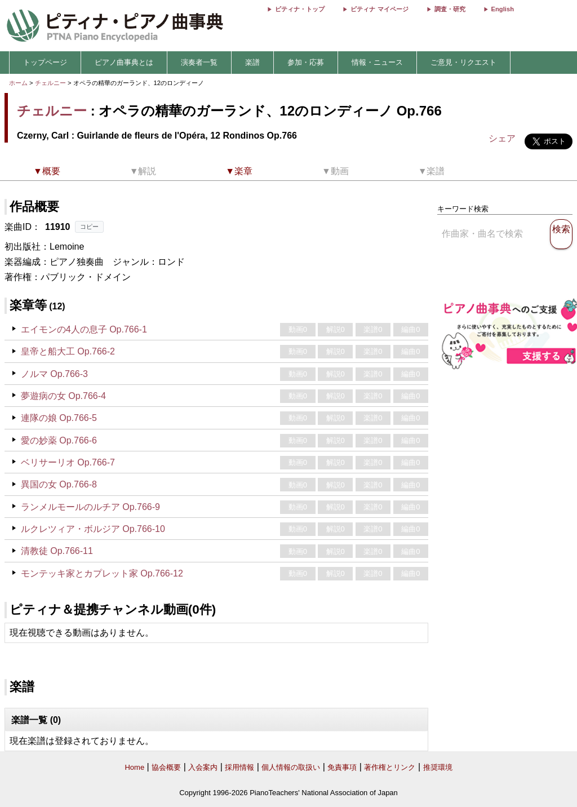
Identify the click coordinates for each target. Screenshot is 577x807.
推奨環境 (437, 767)
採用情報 (239, 767)
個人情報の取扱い (290, 767)
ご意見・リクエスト (463, 62)
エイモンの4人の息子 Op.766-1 (84, 329)
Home (134, 767)
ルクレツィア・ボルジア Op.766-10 (93, 529)
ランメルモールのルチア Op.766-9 (90, 507)
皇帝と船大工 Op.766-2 (68, 351)
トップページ (45, 62)
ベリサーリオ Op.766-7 (68, 462)
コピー (89, 226)
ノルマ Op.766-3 (54, 374)
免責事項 (342, 767)
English (502, 9)
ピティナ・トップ (300, 9)
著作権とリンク (389, 767)
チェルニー (50, 82)
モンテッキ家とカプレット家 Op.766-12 (102, 573)
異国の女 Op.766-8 (59, 484)
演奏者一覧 (199, 62)
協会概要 (166, 767)
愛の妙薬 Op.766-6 (59, 440)
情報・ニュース (377, 62)
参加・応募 (305, 62)
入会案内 (203, 767)
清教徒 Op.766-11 (57, 551)
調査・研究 (449, 9)
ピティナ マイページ (379, 9)
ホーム (18, 82)
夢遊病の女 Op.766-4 (63, 396)
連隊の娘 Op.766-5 (59, 418)
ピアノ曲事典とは (124, 62)
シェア (502, 138)
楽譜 (252, 62)
